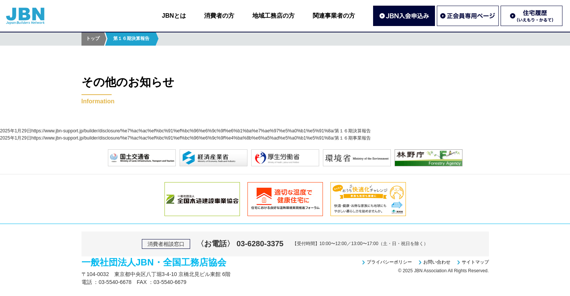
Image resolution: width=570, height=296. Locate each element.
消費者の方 (219, 15)
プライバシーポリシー (389, 262)
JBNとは (174, 15)
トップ (93, 38)
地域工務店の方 (273, 15)
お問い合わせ (436, 262)
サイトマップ (475, 262)
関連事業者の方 (334, 15)
